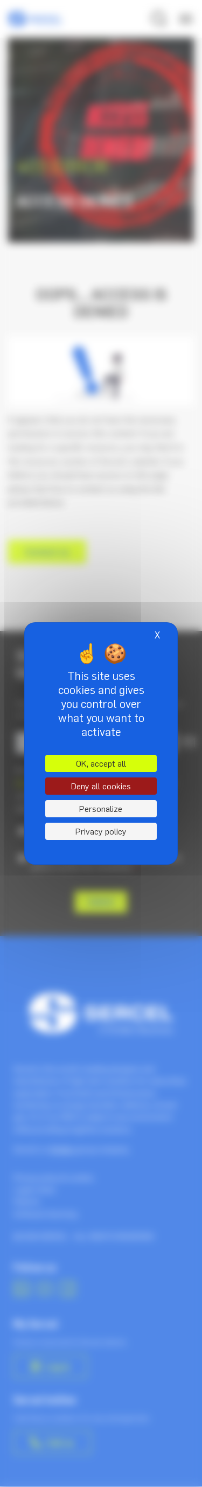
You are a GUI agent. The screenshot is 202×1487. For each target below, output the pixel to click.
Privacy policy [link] (101, 831)
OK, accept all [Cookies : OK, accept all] (101, 763)
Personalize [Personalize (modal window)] (100, 808)
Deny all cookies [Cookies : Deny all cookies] (101, 786)
